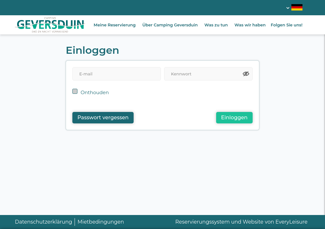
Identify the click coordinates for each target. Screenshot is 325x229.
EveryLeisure (291, 222)
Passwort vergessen (103, 117)
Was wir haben (250, 25)
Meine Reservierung (115, 25)
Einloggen (234, 117)
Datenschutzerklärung (43, 222)
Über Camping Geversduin (170, 25)
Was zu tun (216, 25)
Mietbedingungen (100, 222)
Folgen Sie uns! (286, 25)
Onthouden (95, 92)
